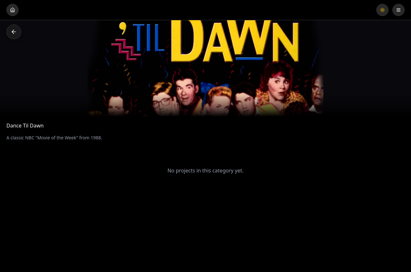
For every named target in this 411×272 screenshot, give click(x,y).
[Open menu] (398, 10)
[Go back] (13, 31)
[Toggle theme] (382, 10)
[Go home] (12, 10)
